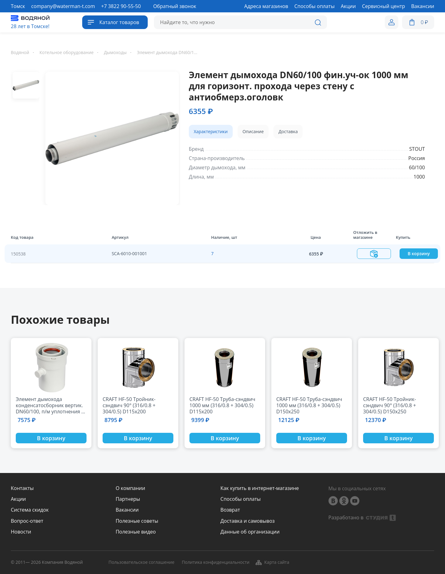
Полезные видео (136, 532)
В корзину (419, 253)
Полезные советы (137, 521)
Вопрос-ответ (27, 521)
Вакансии (127, 510)
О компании (130, 488)
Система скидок (30, 510)
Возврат (230, 510)
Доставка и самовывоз (247, 521)
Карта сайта (272, 562)
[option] (109, 137)
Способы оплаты (240, 499)
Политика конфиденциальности (215, 562)
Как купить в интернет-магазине (259, 488)
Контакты (22, 488)
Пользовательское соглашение (141, 562)
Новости (21, 532)
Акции (18, 499)
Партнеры (128, 499)
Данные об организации (249, 532)
